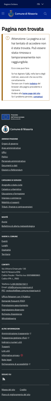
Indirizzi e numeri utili (12, 342)
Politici (5, 156)
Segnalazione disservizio (13, 309)
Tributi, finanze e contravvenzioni (17, 206)
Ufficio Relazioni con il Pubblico (16, 296)
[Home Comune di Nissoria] (22, 13)
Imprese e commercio (11, 198)
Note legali (7, 359)
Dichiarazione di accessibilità (16, 364)
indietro (33, 83)
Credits (23, 389)
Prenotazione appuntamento (15, 305)
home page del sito (31, 93)
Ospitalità (6, 249)
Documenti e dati (9, 165)
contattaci (38, 96)
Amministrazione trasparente (16, 333)
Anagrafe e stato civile (12, 184)
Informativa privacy (11, 355)
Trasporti (6, 346)
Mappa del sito (8, 389)
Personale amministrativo (13, 161)
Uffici (4, 152)
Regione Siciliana (11, 4)
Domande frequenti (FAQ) (13, 301)
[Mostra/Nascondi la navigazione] (3, 13)
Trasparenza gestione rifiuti (15, 337)
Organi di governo (10, 143)
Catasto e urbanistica (11, 189)
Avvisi (4, 221)
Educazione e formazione (13, 193)
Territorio (6, 254)
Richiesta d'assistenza (12, 314)
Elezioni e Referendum (12, 169)
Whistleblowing (9, 318)
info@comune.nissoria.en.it (20, 287)
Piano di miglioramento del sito (16, 394)
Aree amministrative (11, 148)
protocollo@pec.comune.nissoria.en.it (23, 290)
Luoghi (5, 245)
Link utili (6, 351)
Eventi (5, 241)
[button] (45, 13)
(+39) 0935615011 (19, 284)
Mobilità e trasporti (10, 202)
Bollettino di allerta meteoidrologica (18, 226)
